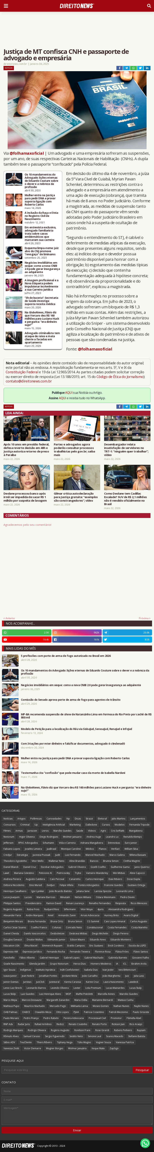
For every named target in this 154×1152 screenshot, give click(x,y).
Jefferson (9, 842)
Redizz (60, 1024)
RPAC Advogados (28, 842)
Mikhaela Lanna (79, 1006)
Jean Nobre (28, 975)
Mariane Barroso (46, 897)
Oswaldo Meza (43, 1012)
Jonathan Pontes (48, 975)
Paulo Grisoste (141, 1012)
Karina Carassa (72, 982)
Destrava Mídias (78, 933)
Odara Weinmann (105, 897)
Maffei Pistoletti (84, 994)
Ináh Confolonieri (69, 969)
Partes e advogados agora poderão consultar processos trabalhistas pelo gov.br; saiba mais (74, 450)
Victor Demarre (32, 1048)
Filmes (7, 830)
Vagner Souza (103, 1042)
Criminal (25, 824)
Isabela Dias (91, 969)
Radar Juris (24, 1024)
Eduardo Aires (98, 939)
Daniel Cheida (11, 933)
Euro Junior (131, 842)
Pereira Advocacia (74, 1018)
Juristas (27, 982)
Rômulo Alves (11, 1036)
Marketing (75, 824)
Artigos (21, 818)
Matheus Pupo (11, 1006)
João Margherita (111, 975)
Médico (90, 848)
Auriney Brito (111, 915)
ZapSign (114, 1048)
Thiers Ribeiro (44, 1042)
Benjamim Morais (13, 921)
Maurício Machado (34, 1006)
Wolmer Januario (72, 836)
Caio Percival (57, 879)
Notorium (9, 836)
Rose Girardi (102, 1030)
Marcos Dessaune (32, 1000)
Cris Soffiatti (117, 830)
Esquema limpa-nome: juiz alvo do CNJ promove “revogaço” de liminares (42, 251)
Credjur (8, 855)
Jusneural (54, 982)
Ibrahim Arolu (139, 963)
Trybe (78, 873)
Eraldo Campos (76, 945)
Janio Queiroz (141, 867)
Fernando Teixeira (80, 951)
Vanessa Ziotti (11, 1048)
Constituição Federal (22, 372)
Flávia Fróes (122, 951)
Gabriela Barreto (117, 957)
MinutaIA (65, 897)
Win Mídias (119, 873)
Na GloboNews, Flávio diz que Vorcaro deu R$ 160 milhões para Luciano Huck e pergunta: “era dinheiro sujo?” (42, 318)
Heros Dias (79, 963)
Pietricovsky (63, 873)
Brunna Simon (111, 861)
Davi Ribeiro (115, 879)
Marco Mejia (10, 1000)
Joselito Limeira (33, 848)
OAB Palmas (10, 1012)
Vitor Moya (87, 909)
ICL (124, 963)
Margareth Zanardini (58, 1000)
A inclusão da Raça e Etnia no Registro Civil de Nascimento (41, 216)
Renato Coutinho (78, 1024)
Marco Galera (117, 855)
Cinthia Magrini (131, 861)
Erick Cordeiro (116, 945)
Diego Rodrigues (49, 836)
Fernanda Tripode (139, 824)
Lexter (77, 988)
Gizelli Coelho (98, 867)
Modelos (119, 824)
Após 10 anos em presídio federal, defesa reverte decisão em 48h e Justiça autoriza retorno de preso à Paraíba (26, 450)
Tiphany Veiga (64, 1042)
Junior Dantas (11, 982)
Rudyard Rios (51, 909)
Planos (102, 848)
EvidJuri (51, 885)
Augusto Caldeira (35, 879)
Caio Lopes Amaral (114, 921)
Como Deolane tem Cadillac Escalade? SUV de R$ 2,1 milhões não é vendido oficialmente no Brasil (125, 499)
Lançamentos (137, 818)
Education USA (12, 945)
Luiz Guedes (27, 994)
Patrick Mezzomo (118, 1012)
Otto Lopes (62, 1012)
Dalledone (91, 824)
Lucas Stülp (10, 994)
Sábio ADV (9, 1042)
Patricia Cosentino (94, 1012)
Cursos (106, 824)
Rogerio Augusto (13, 909)
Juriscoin (32, 830)
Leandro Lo (112, 836)
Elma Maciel (30, 945)
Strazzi (89, 818)
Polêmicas (36, 818)
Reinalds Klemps (132, 836)
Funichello (9, 957)
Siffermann (70, 909)
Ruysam (141, 1030)
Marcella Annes (106, 994)
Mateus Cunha (125, 1000)
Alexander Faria (12, 915)
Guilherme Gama (120, 867)
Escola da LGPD (137, 945)
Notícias (9, 68)
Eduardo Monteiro (121, 939)
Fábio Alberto (27, 957)
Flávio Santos (140, 951)
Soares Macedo (114, 1036)
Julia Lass (139, 975)
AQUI (68, 392)
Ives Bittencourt (127, 969)
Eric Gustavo (96, 945)
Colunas (56, 927)
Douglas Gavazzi (13, 939)
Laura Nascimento (114, 982)
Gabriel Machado (94, 957)
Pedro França (31, 1018)
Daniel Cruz (29, 867)
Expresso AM (11, 951)
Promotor (116, 1018)
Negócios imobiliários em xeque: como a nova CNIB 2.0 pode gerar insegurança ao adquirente (42, 267)
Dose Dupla (133, 879)
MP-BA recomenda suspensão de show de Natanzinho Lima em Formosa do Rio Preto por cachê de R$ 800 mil (86, 716)
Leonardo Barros (36, 988)
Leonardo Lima (124, 891)
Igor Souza (9, 969)
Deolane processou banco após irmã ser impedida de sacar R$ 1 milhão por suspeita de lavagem (25, 497)
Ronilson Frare (82, 1030)
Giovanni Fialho (140, 957)
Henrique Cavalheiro (15, 891)
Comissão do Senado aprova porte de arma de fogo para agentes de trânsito (71, 699)
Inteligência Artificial (54, 824)
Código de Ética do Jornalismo (119, 376)
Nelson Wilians (83, 897)
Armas (19, 830)
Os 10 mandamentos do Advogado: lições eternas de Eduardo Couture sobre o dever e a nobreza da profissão (41, 181)
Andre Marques (34, 915)
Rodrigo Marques (13, 1030)
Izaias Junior (10, 975)
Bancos (94, 861)
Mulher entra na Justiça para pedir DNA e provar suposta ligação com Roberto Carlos (40, 200)
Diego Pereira (120, 933)
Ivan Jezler (108, 969)
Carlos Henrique (95, 879)
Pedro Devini (127, 897)
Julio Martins (118, 818)
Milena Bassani (138, 855)
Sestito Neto (76, 1036)
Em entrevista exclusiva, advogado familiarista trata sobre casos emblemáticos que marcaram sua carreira (40, 233)
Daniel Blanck (11, 867)
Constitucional (95, 927)
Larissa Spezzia (103, 891)
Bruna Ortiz (56, 921)
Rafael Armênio (43, 1024)
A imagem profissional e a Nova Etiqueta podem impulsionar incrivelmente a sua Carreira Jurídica (42, 285)
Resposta (120, 903)
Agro (103, 830)
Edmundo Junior (56, 939)
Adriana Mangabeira (91, 842)
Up (36, 824)
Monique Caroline (71, 848)
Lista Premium (93, 988)
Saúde (79, 830)
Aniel (50, 915)
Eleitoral (102, 818)
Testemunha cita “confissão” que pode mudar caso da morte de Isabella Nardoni (73, 772)
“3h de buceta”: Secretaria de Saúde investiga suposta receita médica (41, 301)
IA (117, 963)
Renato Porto (99, 1024)
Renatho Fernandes (100, 903)
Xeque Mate (98, 1048)
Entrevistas (114, 842)
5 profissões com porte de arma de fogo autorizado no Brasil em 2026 (66, 655)
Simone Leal (94, 1036)
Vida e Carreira (67, 842)
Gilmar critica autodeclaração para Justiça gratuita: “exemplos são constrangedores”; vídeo (76, 497)
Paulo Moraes (11, 1018)
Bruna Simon (75, 921)
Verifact (115, 848)
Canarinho (75, 879)
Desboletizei (57, 933)
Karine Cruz (92, 982)
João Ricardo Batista (60, 891)
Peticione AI (45, 873)
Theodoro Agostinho (15, 861)
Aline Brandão (77, 861)
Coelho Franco (39, 927)
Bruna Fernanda (37, 921)
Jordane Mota (69, 975)
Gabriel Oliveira (77, 867)
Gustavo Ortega (136, 885)
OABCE (26, 1012)
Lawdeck (133, 982)
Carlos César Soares (15, 927)
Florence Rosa (103, 951)
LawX (6, 873)
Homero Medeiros (101, 963)
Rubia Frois (33, 909)
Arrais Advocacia (90, 915)
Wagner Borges (54, 1048)
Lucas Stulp (135, 988)
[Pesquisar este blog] (67, 1070)
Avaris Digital (131, 915)
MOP (68, 994)
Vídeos (92, 830)
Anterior (10, 618)
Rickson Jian (118, 1024)
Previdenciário (33, 903)
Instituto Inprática (45, 969)
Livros (45, 830)
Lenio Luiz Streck (13, 988)
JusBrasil (51, 848)
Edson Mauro (77, 939)
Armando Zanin (67, 915)
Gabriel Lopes (71, 957)
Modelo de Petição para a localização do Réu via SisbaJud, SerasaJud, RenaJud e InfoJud (76, 729)
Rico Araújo (136, 1024)
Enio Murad (35, 885)
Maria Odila (80, 1000)
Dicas (78, 818)
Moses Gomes (101, 1006)
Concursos (9, 824)
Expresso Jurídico (32, 951)
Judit (57, 855)
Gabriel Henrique (49, 957)
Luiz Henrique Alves (50, 994)
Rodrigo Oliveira (37, 1030)
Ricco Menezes (139, 903)
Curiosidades (54, 818)
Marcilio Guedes (129, 994)
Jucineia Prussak (41, 855)
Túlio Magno (84, 1042)
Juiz (127, 975)
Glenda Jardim (37, 963)
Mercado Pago (58, 1006)
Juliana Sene (83, 891)
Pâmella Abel (134, 1018)
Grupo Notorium (59, 963)
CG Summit (93, 921)
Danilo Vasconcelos (35, 933)
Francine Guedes (113, 885)
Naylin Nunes (141, 1006)
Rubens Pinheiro (123, 1030)
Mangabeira (135, 830)
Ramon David (53, 903)
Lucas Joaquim (12, 897)
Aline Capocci (137, 873)
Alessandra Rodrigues (120, 909)
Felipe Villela (66, 885)
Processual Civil (97, 1018)
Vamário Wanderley (97, 873)
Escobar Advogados (52, 867)
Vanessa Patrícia (125, 1042)
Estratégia (22, 855)
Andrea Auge (93, 836)
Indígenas (25, 969)
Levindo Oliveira (60, 988)
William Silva (131, 848)
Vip (68, 818)
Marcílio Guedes (62, 830)
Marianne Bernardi (102, 1000)
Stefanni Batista (136, 1036)
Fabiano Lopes (12, 848)
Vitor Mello (38, 861)
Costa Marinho (139, 927)
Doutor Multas (35, 939)
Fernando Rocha (56, 951)
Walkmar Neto (56, 861)
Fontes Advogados (88, 885)
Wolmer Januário (77, 1048)
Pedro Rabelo (51, 1018)
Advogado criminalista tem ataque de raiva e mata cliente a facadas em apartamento (42, 338)
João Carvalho (90, 975)
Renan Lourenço (75, 903)
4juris (100, 909)
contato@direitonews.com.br (29, 381)
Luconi (28, 897)
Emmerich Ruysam (52, 945)
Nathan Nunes (121, 1006)
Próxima (144, 618)
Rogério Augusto (60, 1030)
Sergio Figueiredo (55, 1036)
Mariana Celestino (24, 873)
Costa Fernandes (117, 927)
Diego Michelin (100, 933)
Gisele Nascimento (14, 963)
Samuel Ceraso (31, 1036)
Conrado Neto (74, 927)
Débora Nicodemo (14, 885)
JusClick (40, 982)
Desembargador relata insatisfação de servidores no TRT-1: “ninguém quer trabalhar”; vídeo (126, 450)
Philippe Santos (12, 903)
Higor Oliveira (27, 836)
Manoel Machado (95, 855)
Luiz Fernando (73, 855)
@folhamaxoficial (27, 153)
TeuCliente (26, 1042)
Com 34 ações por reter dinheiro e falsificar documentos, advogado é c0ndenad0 (73, 743)
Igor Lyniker (37, 891)
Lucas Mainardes (115, 988)
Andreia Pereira (12, 879)
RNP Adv (8, 1024)
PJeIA (76, 1012)
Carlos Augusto (138, 921)
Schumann (48, 842)
